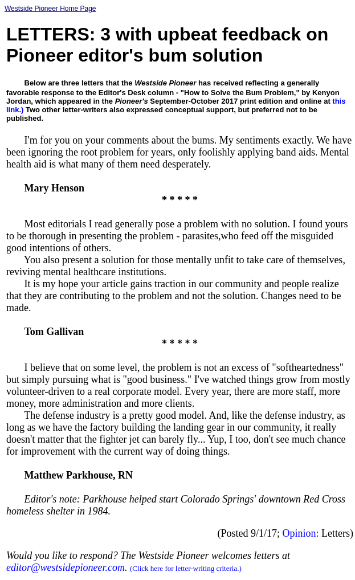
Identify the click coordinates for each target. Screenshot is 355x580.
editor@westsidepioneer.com (65, 567)
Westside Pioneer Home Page (50, 9)
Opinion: (301, 533)
